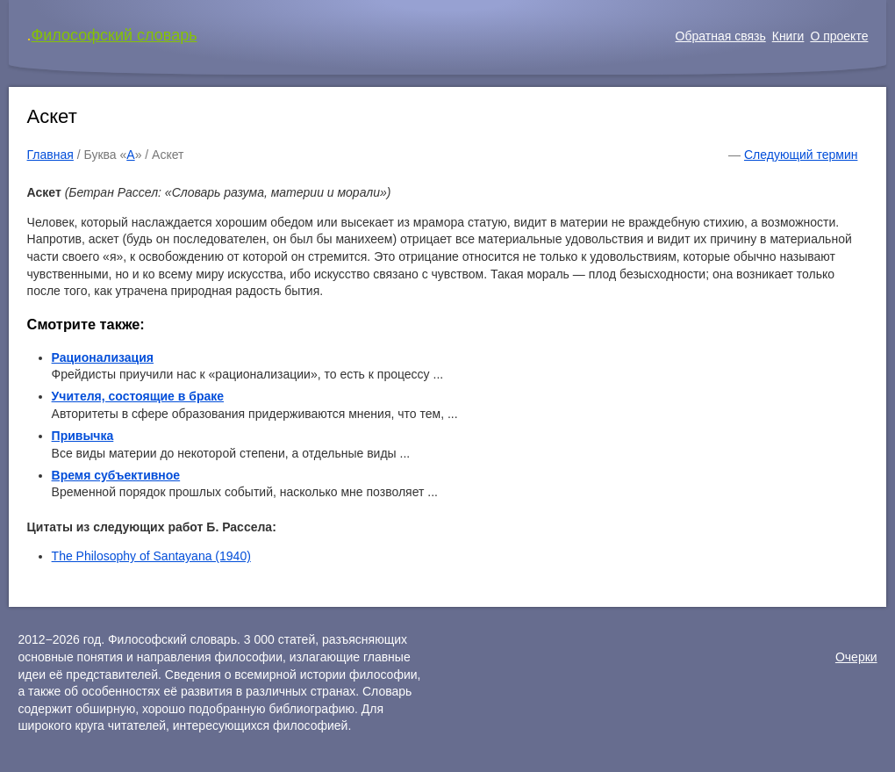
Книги (788, 36)
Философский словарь (114, 35)
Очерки (856, 657)
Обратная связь (721, 36)
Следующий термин (800, 155)
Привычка (83, 436)
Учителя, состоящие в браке (138, 396)
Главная (50, 155)
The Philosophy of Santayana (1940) (151, 556)
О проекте (839, 36)
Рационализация (103, 357)
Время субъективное (116, 475)
